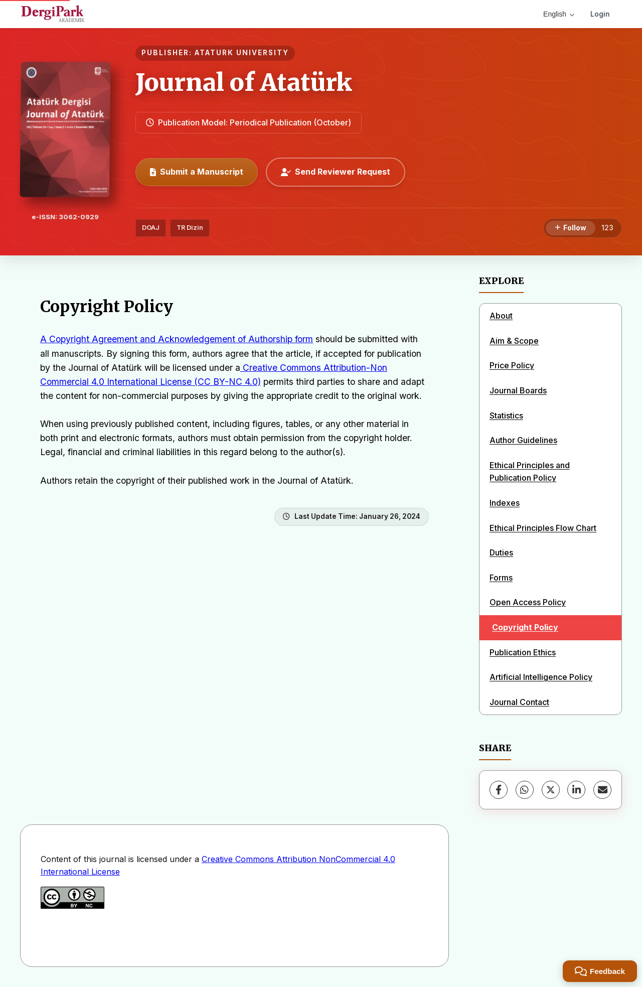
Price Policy (512, 365)
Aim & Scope (514, 341)
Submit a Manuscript (196, 172)
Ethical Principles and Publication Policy (530, 471)
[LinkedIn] (576, 790)
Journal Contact (519, 702)
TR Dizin (190, 227)
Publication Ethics (523, 652)
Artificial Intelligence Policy (541, 677)
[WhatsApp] (525, 790)
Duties (501, 552)
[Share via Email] (602, 790)
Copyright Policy (525, 627)
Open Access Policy (528, 602)
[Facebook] (499, 790)
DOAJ (150, 227)
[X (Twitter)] (551, 790)
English (558, 14)
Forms (501, 578)
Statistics (506, 415)
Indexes (505, 503)
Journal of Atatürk (243, 82)
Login (600, 14)
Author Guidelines (523, 440)
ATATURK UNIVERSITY (242, 53)
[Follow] (570, 228)
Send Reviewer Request (335, 172)
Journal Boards (518, 390)
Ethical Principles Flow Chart (543, 528)
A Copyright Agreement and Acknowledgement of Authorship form (176, 339)
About (501, 316)
